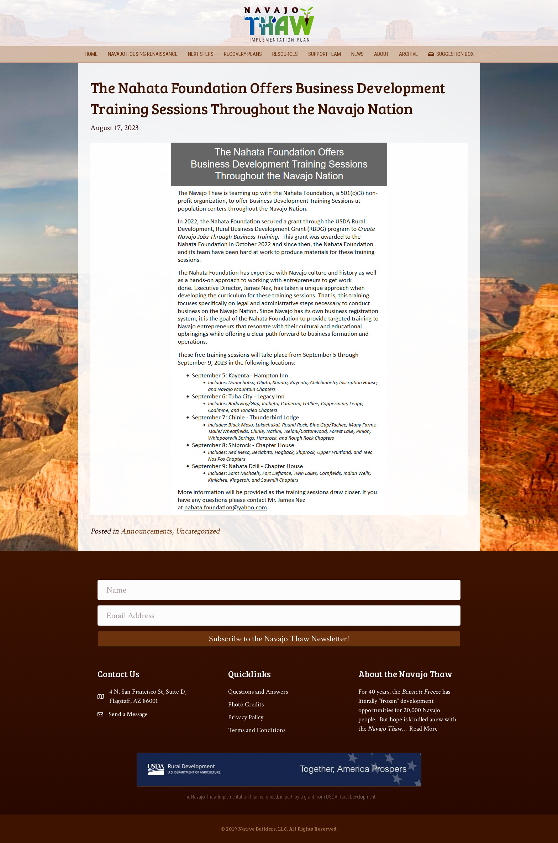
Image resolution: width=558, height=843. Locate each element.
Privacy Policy (245, 717)
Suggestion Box (451, 54)
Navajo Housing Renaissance (143, 54)
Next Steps (201, 54)
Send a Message (128, 714)
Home (91, 54)
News (357, 54)
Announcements (146, 531)
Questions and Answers (258, 692)
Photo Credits (246, 704)
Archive (408, 54)
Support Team (324, 54)
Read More (423, 729)
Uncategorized (197, 531)
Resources (285, 54)
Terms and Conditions (256, 730)
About (381, 54)
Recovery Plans (243, 54)
